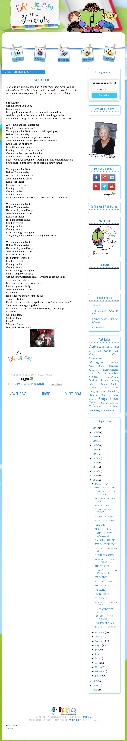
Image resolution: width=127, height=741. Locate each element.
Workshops (114, 407)
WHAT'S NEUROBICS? (105, 627)
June (97, 654)
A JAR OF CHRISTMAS (106, 521)
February (99, 672)
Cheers (115, 355)
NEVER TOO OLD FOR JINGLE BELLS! (106, 572)
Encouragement (111, 370)
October (99, 637)
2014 (95, 480)
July (97, 650)
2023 (95, 441)
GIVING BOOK (102, 594)
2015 (95, 476)
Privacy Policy (84, 717)
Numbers (114, 385)
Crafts (93, 370)
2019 (95, 459)
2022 (95, 446)
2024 (95, 437)
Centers (93, 355)
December (100, 484)
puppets (104, 411)
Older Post (73, 393)
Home (46, 393)
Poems (103, 392)
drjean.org (10, 728)
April (97, 663)
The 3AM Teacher (71, 720)
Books (107, 351)
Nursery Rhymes (99, 388)
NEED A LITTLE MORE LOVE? (106, 604)
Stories (104, 403)
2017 (95, 467)
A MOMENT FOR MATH (106, 540)
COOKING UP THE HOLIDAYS (104, 618)
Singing (106, 395)
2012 (95, 686)
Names (103, 385)
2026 (95, 428)
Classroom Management (98, 360)
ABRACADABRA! (103, 529)
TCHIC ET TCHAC (104, 582)
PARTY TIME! (101, 578)
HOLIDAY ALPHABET (105, 623)
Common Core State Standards (104, 364)
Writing (94, 410)
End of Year (95, 373)
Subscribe (104, 95)
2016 (95, 472)
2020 (95, 454)
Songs (103, 399)
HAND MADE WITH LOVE (104, 611)
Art (111, 347)
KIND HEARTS (99, 328)
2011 (95, 690)
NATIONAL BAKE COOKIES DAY (103, 535)
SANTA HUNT (102, 590)
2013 (95, 681)
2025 (95, 433)
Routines (94, 395)
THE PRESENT (102, 566)
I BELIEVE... (100, 525)
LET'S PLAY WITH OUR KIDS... (106, 550)
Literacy (115, 381)
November (100, 633)
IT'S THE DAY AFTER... (105, 517)
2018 (95, 463)
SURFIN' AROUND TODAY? (104, 511)
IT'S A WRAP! (101, 599)
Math (93, 384)
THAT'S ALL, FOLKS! (105, 586)
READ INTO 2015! (103, 506)
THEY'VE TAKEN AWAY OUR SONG (105, 313)
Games (93, 377)
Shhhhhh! (96, 306)
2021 (95, 450)
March (98, 667)
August (98, 646)
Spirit (99, 404)
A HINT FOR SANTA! (105, 556)
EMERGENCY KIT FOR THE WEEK (106, 561)
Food (116, 373)
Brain (116, 351)
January (98, 676)
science (113, 411)
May (97, 659)
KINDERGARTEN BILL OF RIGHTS (105, 321)
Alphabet (104, 347)
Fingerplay (108, 373)
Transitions (95, 407)
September (100, 641)
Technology (114, 403)
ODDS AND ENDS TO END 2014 (105, 493)
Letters (104, 381)
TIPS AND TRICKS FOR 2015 (106, 500)
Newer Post (18, 393)
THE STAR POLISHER (105, 488)
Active (93, 347)
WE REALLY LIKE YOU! (106, 545)
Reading (113, 392)
